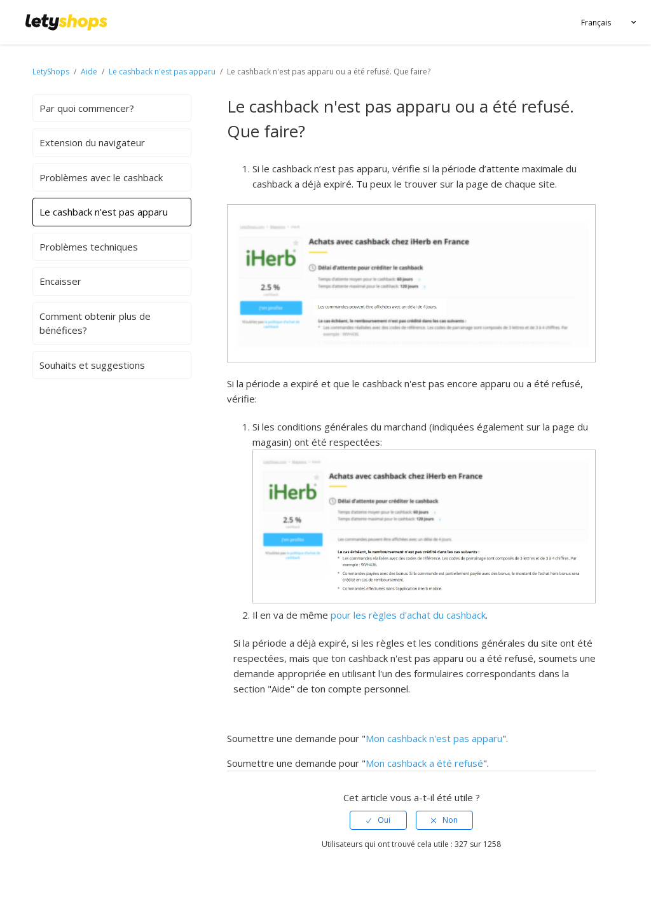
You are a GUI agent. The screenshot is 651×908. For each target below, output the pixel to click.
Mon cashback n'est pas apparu (434, 738)
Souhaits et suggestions (92, 365)
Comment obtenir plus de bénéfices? (95, 323)
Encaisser (60, 281)
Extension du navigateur (92, 142)
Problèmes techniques (88, 246)
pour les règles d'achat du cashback (408, 615)
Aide (90, 71)
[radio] (378, 820)
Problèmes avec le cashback (101, 177)
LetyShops (50, 71)
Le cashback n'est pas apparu (163, 71)
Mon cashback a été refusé (424, 763)
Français (596, 22)
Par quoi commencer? (86, 108)
